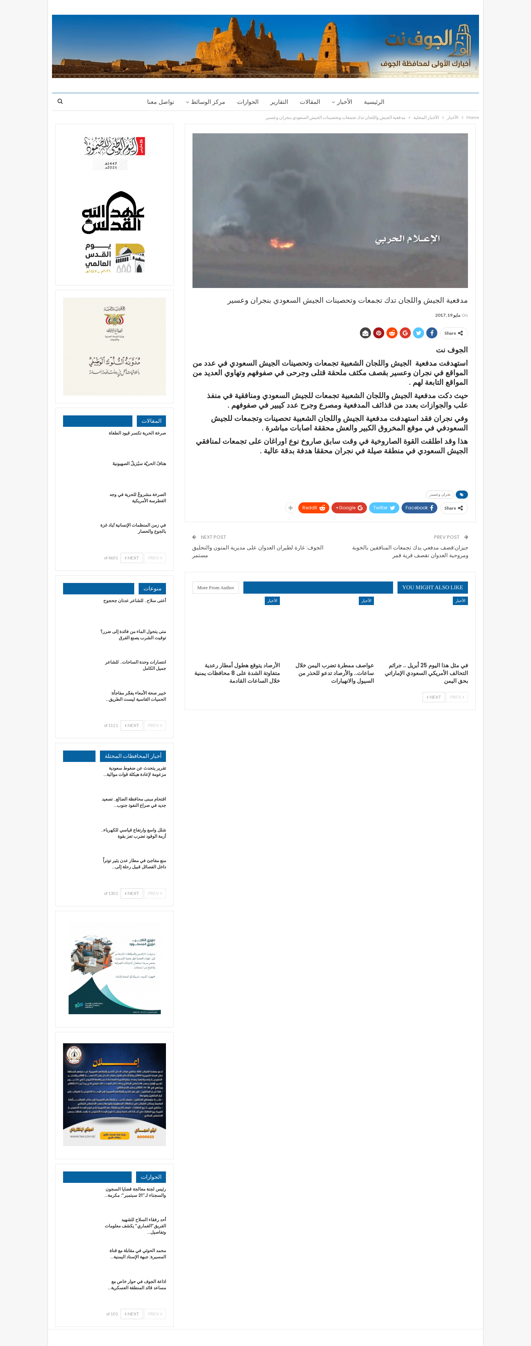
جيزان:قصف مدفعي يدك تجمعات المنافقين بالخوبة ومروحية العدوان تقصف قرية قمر (410, 551)
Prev (457, 697)
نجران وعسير (440, 494)
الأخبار (346, 102)
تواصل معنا (157, 102)
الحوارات (246, 102)
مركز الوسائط (206, 102)
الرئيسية (377, 102)
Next (434, 697)
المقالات (311, 102)
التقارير (279, 102)
